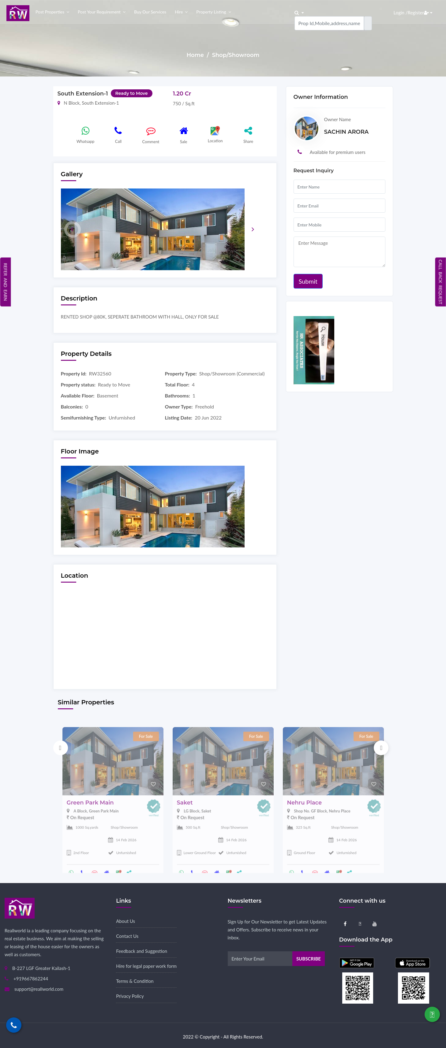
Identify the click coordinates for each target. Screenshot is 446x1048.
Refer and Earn (5, 281)
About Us (125, 921)
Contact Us (127, 936)
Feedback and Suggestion (141, 951)
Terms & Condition (134, 981)
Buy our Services (150, 11)
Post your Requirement (99, 11)
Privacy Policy (130, 996)
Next (381, 747)
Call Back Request (440, 281)
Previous (60, 747)
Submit (308, 281)
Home (196, 55)
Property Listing (211, 11)
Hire (179, 11)
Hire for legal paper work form (146, 966)
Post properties (50, 11)
